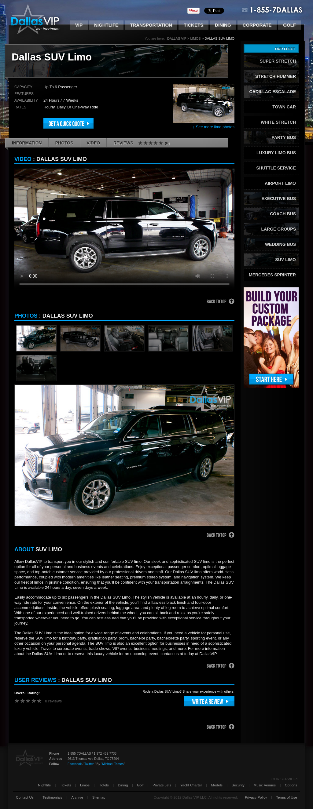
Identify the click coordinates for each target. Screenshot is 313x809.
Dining (223, 24)
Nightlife (106, 24)
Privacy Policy (256, 797)
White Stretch (278, 122)
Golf (289, 24)
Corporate (257, 24)
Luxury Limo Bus (276, 152)
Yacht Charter (191, 785)
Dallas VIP (176, 38)
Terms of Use (286, 797)
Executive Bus (278, 198)
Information (27, 142)
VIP (79, 24)
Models (217, 785)
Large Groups (278, 229)
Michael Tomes (112, 764)
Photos (64, 142)
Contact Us (25, 797)
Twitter (89, 764)
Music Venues (264, 785)
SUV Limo (285, 259)
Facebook (75, 764)
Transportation (151, 24)
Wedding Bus (280, 244)
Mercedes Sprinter (272, 274)
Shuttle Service (276, 168)
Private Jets (162, 785)
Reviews (141, 143)
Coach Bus (283, 213)
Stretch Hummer (275, 76)
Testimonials (52, 797)
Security (238, 785)
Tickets (193, 24)
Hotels (104, 785)
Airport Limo (280, 183)
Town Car (284, 106)
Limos (195, 38)
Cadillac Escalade (272, 91)
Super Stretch (278, 61)
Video (93, 142)
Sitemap (98, 797)
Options (291, 785)
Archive (77, 797)
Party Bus (283, 137)
